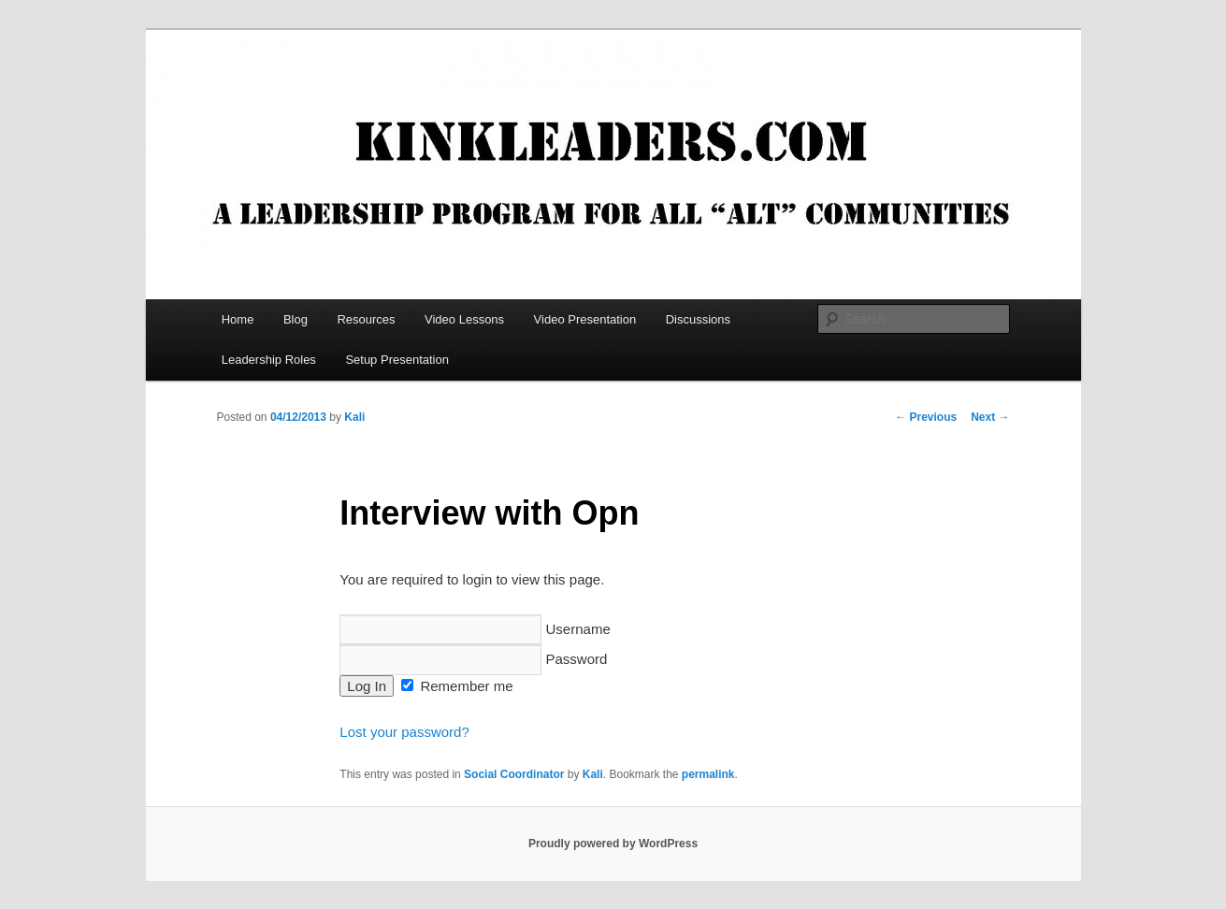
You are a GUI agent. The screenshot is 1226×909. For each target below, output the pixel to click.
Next (990, 417)
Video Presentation (585, 319)
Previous (926, 417)
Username (474, 629)
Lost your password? (404, 732)
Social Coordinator (514, 774)
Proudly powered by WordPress (613, 843)
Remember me (456, 686)
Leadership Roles (269, 360)
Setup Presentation (397, 360)
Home (238, 319)
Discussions (698, 319)
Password (473, 659)
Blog (295, 319)
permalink (708, 774)
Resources (366, 319)
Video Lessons (464, 319)
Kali (354, 417)
